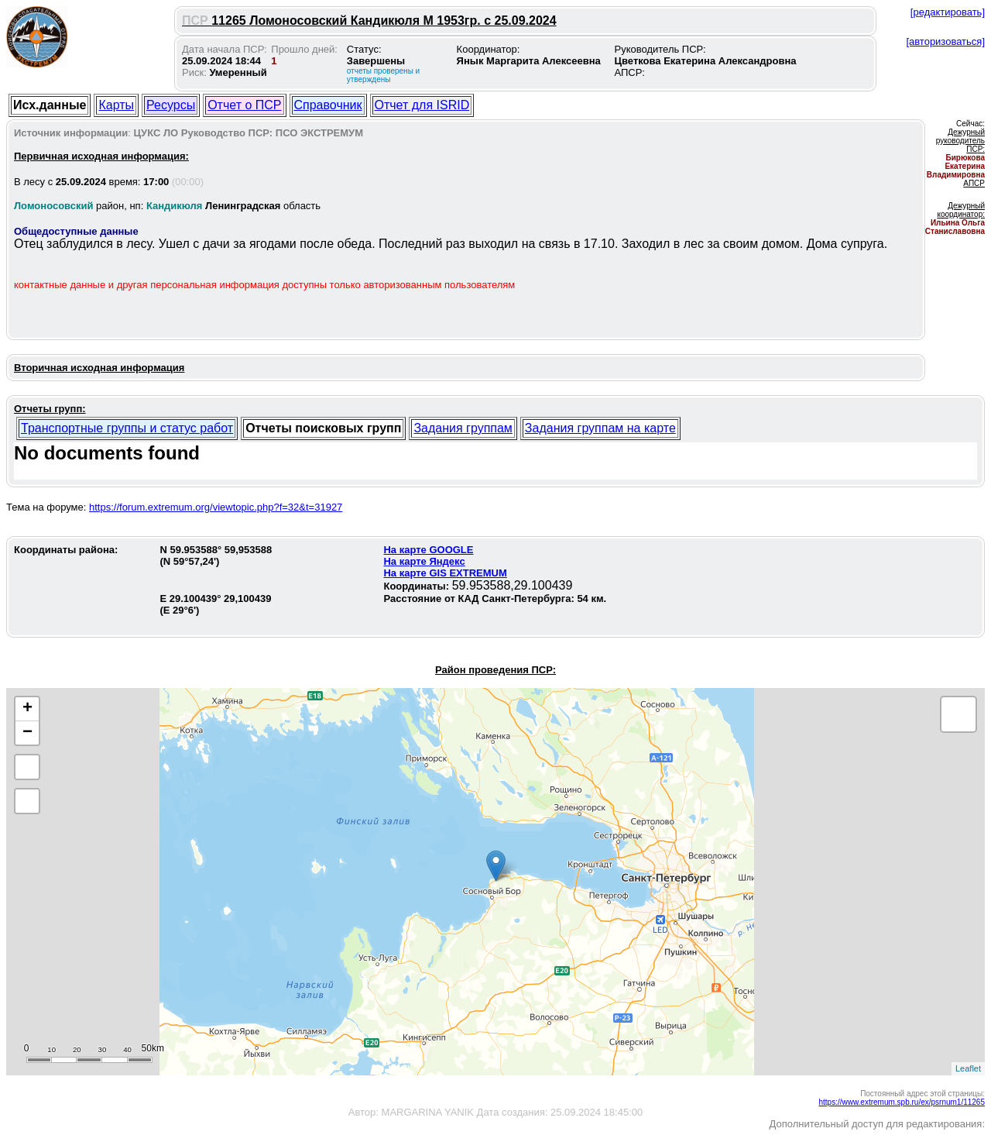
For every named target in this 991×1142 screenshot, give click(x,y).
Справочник (328, 105)
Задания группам (462, 428)
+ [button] (27, 709)
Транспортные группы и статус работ (127, 428)
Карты (116, 105)
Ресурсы (170, 105)
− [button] (27, 733)
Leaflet (968, 1068)
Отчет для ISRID (422, 105)
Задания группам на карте (600, 428)
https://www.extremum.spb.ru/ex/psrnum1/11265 (901, 1102)
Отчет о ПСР (244, 105)
